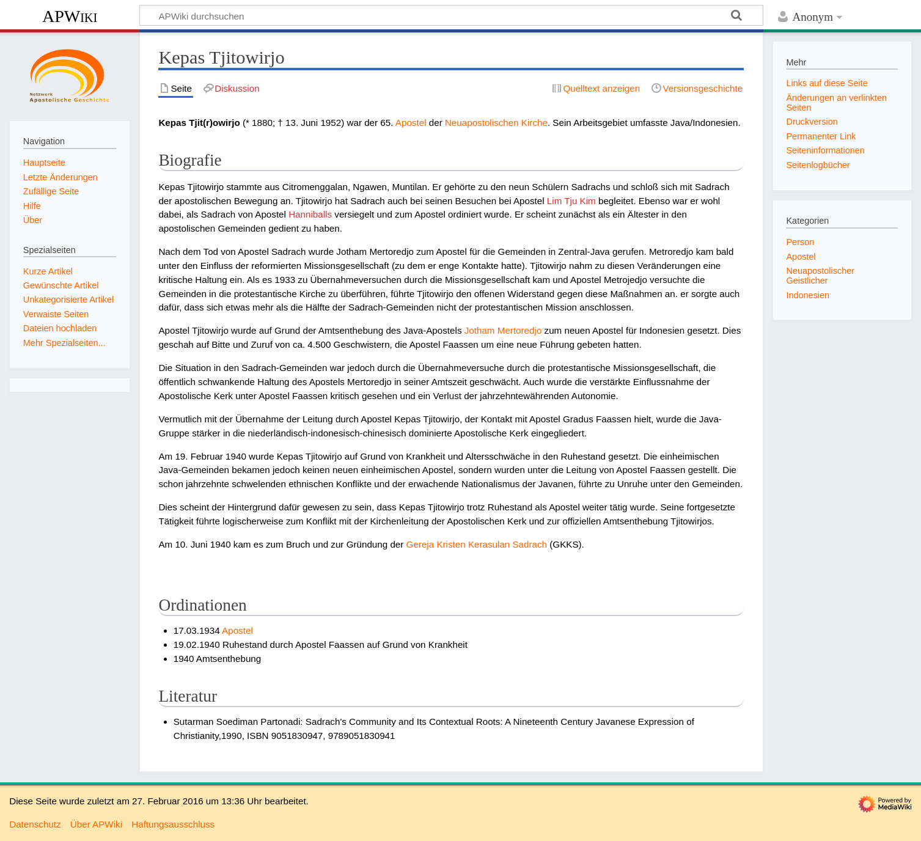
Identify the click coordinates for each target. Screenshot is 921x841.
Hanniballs (310, 214)
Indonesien (807, 295)
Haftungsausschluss (173, 824)
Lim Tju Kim (571, 201)
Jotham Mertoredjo (503, 330)
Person (800, 242)
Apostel (411, 122)
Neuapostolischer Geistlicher (820, 275)
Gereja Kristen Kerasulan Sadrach (476, 544)
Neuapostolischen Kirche (496, 122)
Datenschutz (35, 824)
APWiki (69, 16)
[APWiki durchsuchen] (451, 15)
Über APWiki (96, 824)
